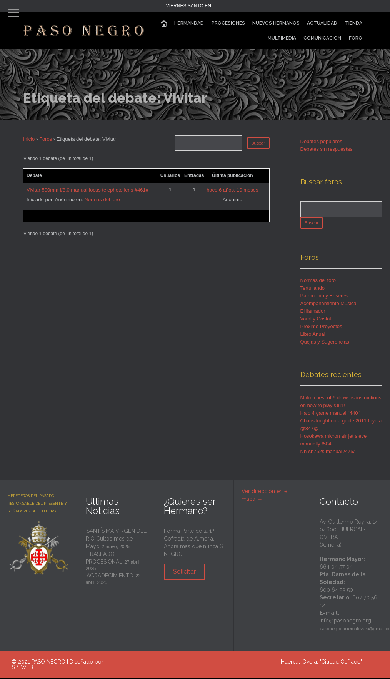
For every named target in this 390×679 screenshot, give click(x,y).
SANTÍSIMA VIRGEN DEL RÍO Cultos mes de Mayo (116, 540)
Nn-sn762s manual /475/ (327, 452)
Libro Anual (312, 335)
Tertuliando (312, 289)
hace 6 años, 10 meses (232, 190)
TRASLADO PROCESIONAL (104, 559)
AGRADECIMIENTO (110, 577)
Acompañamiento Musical (329, 304)
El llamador (312, 312)
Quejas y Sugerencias (324, 343)
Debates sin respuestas (326, 149)
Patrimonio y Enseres (324, 297)
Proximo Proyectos (321, 327)
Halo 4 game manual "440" (330, 414)
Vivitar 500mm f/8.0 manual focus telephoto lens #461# (87, 190)
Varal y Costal (315, 320)
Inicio (29, 139)
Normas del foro (102, 199)
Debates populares (321, 141)
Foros (45, 139)
